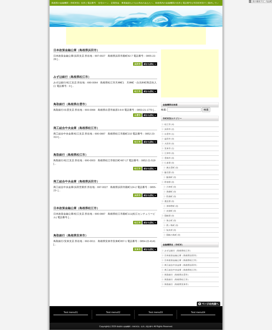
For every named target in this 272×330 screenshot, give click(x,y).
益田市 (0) (169, 139)
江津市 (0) (169, 153)
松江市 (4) (169, 124)
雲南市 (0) (169, 158)
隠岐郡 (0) (169, 215)
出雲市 (137, 115)
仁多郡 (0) (169, 163)
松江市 (137, 91)
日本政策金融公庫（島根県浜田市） (76, 50)
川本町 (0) (171, 187)
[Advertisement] (136, 36)
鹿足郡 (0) (169, 201)
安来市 (137, 249)
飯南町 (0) (171, 177)
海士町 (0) (171, 220)
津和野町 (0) (172, 206)
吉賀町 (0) (171, 211)
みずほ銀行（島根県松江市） (72, 76)
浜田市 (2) (169, 129)
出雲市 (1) (169, 134)
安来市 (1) (169, 148)
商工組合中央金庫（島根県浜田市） (76, 181)
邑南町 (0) (171, 196)
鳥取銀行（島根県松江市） (70, 154)
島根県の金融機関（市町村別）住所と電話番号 (73, 3)
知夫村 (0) (171, 230)
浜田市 (137, 64)
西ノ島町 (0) (172, 225)
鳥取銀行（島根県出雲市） (70, 104)
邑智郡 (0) (169, 182)
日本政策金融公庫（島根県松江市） (76, 208)
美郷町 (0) (171, 191)
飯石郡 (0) (169, 172)
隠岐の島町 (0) (173, 235)
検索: (164, 109)
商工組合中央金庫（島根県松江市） (76, 128)
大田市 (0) (169, 143)
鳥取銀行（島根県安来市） (70, 235)
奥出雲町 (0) (172, 167)
